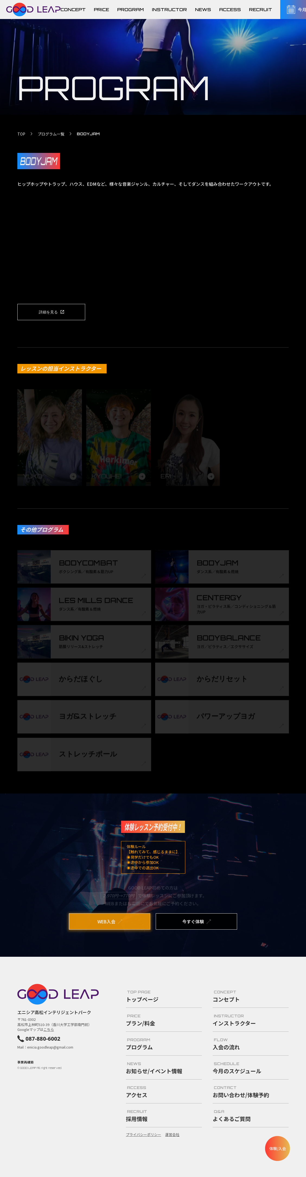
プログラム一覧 (51, 134)
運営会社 (172, 1134)
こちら (48, 1029)
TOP (21, 134)
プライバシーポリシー (143, 1134)
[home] (33, 10)
